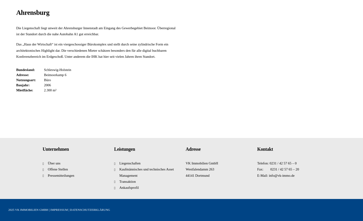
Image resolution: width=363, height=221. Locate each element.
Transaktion (127, 181)
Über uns (54, 163)
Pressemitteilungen (61, 175)
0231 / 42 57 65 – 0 (283, 163)
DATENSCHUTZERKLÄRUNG (90, 209)
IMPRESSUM (59, 209)
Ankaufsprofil (129, 187)
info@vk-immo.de (281, 175)
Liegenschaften (130, 163)
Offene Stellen (58, 169)
